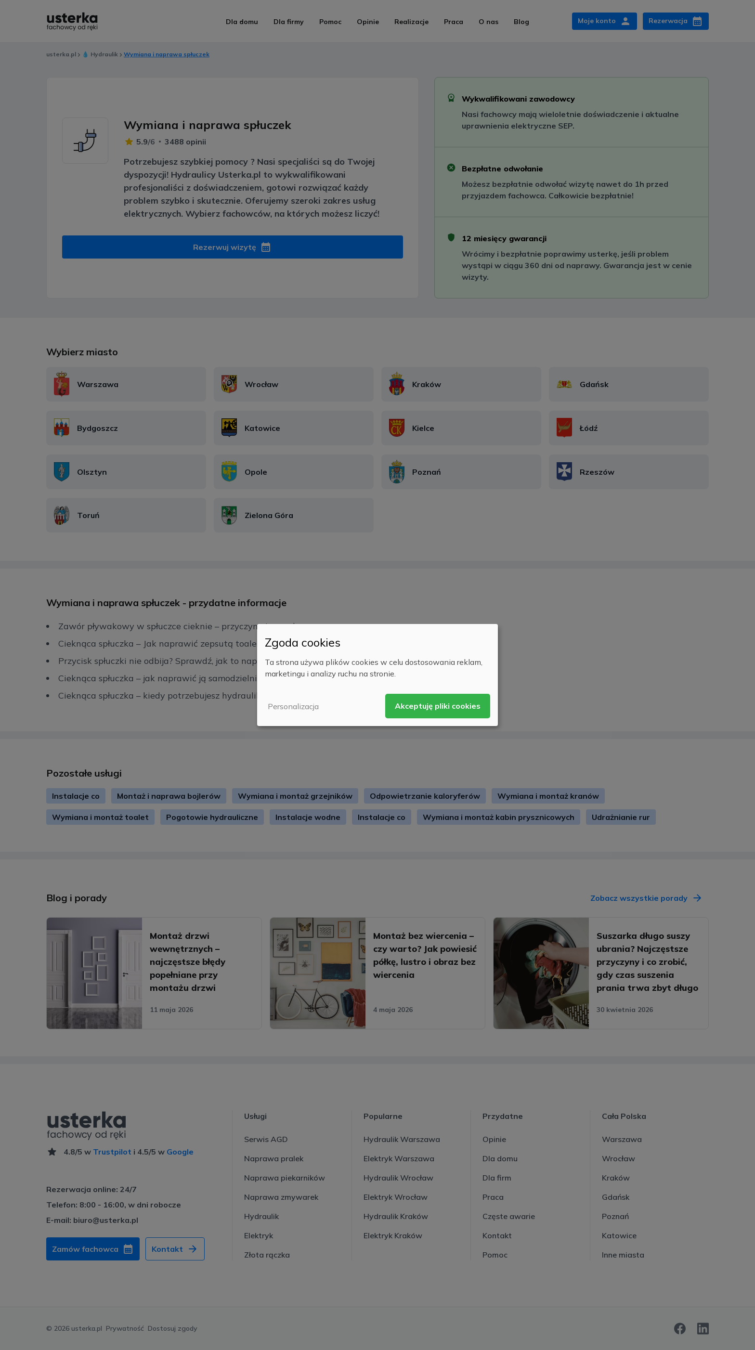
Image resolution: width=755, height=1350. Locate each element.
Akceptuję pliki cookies (438, 706)
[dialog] (377, 675)
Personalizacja (293, 706)
